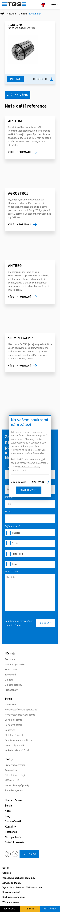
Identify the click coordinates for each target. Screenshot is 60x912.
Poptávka (29, 854)
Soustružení (11, 669)
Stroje (30, 543)
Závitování (10, 674)
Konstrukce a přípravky (17, 785)
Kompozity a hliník (14, 745)
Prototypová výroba (15, 765)
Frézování (10, 659)
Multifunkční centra (15, 735)
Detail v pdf (40, 79)
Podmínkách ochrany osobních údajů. (25, 468)
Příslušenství (11, 690)
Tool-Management (14, 790)
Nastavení (38, 482)
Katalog (10, 908)
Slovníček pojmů (11, 892)
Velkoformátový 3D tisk (17, 750)
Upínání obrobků (13, 684)
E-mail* (9, 482)
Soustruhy (10, 730)
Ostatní (30, 564)
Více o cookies (18, 482)
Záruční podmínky (11, 882)
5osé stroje (10, 704)
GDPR (5, 868)
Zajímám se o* (12, 526)
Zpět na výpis (17, 95)
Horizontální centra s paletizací (21, 709)
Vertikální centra (13, 719)
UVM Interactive (33, 887)
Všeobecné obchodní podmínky (18, 878)
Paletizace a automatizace (18, 740)
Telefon (8, 497)
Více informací (19, 152)
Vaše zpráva (11, 571)
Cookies (6, 872)
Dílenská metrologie (15, 775)
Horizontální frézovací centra (20, 714)
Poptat (15, 79)
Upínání (9, 679)
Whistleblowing (10, 902)
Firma (8, 511)
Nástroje (30, 533)
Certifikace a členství (13, 897)
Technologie (30, 554)
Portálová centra (13, 725)
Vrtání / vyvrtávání (15, 664)
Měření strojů (12, 780)
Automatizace (12, 770)
